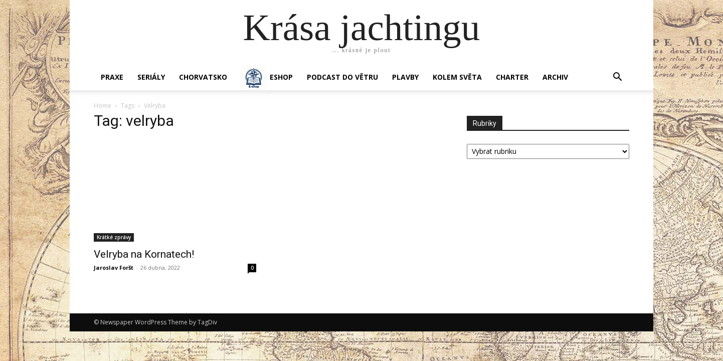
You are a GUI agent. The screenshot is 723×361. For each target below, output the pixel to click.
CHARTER (512, 77)
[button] (617, 78)
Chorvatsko (203, 77)
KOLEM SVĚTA (457, 77)
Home (102, 105)
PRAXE (112, 77)
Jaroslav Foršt (113, 267)
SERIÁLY (151, 77)
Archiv (555, 77)
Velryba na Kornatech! (144, 254)
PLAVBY (405, 77)
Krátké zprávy (114, 237)
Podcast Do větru (342, 77)
